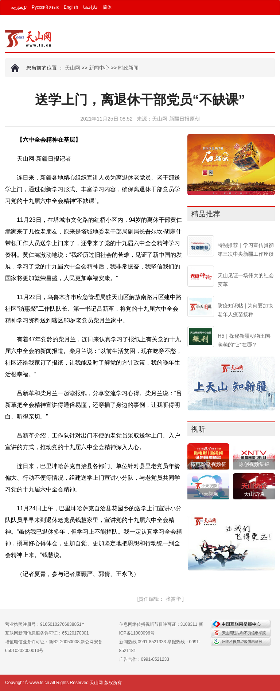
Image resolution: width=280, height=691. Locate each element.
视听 (198, 429)
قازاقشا (90, 7)
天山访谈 (254, 494)
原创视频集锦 (254, 464)
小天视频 (208, 494)
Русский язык (45, 7)
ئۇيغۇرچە (19, 7)
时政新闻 (128, 68)
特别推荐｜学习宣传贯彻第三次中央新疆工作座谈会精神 (246, 254)
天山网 (72, 68)
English (71, 7)
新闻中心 (99, 68)
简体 (107, 7)
